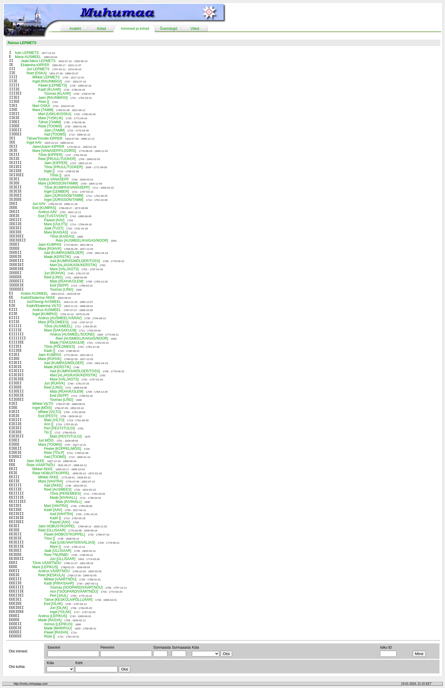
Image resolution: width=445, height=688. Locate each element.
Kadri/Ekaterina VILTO (44, 306)
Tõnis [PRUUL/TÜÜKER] (63, 167)
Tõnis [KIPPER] (50, 155)
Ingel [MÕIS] (42, 408)
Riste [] (43, 102)
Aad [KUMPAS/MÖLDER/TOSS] (75, 261)
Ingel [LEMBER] (56, 191)
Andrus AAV (47, 212)
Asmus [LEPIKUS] (58, 624)
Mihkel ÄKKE (42, 469)
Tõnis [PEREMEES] (65, 494)
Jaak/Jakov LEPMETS (38, 61)
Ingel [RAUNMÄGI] (47, 81)
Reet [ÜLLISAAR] (51, 530)
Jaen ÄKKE (35, 461)
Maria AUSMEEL (28, 57)
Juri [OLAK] (59, 608)
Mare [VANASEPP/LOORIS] (54, 151)
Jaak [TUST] (54, 228)
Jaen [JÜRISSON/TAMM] (63, 196)
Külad (101, 29)
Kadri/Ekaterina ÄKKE (38, 298)
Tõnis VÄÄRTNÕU (46, 563)
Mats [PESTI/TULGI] (66, 436)
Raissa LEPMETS (22, 43)
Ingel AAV (34, 143)
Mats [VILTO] (54, 420)
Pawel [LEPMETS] (52, 85)
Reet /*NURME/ (56, 555)
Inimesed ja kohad (135, 29)
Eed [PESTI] (47, 416)
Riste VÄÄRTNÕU (41, 465)
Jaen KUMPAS (49, 245)
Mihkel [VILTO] (49, 412)
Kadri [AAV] (53, 510)
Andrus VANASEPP (53, 179)
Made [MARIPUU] (58, 628)
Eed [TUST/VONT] (52, 216)
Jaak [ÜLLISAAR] (57, 551)
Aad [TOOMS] (55, 134)
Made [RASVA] (50, 620)
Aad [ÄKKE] (53, 485)
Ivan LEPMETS (27, 53)
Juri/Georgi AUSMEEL (44, 302)
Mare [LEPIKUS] (45, 567)
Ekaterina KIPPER (35, 65)
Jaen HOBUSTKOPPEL (56, 526)
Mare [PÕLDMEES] (53, 322)
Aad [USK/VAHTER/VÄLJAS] (72, 542)
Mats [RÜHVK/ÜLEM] (66, 281)
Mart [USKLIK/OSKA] (54, 114)
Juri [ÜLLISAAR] (62, 559)
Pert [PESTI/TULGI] (59, 428)
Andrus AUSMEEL (46, 310)
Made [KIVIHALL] (63, 498)
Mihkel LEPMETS (46, 77)
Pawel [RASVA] (56, 632)
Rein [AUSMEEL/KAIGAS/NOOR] (82, 240)
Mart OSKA (41, 106)
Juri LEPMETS (38, 69)
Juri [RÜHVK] (54, 273)
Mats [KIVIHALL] (69, 502)
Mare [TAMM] (42, 110)
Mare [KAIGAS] (56, 232)
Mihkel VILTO (42, 404)
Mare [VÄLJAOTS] (64, 269)
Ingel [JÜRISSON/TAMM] (63, 200)
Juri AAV (38, 204)
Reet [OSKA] (37, 73)
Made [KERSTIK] (57, 257)
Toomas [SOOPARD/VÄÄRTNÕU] (76, 587)
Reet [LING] (53, 277)
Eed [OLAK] (53, 604)
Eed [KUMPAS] (44, 208)
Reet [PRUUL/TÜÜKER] (57, 159)
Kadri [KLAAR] (49, 89)
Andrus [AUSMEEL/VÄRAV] (60, 318)
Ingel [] (49, 171)
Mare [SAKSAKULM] (60, 330)
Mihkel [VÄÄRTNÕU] (60, 579)
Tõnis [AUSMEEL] (58, 326)
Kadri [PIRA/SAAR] (59, 583)
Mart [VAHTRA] (56, 506)
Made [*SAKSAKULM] (67, 343)
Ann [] (48, 424)
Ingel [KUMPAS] (44, 314)
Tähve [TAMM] (49, 122)
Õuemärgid (168, 29)
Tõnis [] (55, 175)
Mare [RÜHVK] (49, 249)
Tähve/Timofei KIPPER (44, 138)
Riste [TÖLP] (54, 453)
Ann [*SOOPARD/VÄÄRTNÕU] (74, 591)
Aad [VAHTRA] (61, 514)
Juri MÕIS (46, 440)
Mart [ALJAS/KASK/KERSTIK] (73, 265)
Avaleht (75, 29)
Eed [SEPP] (59, 285)
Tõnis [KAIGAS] (62, 236)
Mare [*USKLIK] (50, 118)
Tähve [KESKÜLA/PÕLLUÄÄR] (68, 600)
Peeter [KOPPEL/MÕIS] (62, 449)
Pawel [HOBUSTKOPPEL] (64, 534)
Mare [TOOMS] (50, 445)
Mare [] (55, 547)
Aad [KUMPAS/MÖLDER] (64, 253)
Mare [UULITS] (55, 224)
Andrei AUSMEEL (34, 294)
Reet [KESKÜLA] (51, 575)
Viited (194, 29)
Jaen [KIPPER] (55, 163)
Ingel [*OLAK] (60, 612)
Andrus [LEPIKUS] (52, 616)
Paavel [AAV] (54, 220)
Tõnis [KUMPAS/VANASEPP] (67, 187)
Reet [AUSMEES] (57, 489)
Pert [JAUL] (59, 596)
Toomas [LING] (61, 289)
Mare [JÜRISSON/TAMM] (58, 183)
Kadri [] (49, 351)
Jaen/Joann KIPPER (48, 147)
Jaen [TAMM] (54, 130)
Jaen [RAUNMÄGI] (53, 98)
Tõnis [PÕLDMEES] (59, 347)
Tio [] (48, 432)
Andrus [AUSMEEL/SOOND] (72, 334)
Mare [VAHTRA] (50, 481)
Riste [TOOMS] (50, 126)
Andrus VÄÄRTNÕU (54, 571)
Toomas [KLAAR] (57, 94)
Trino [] (49, 538)
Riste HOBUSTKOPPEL (51, 473)
